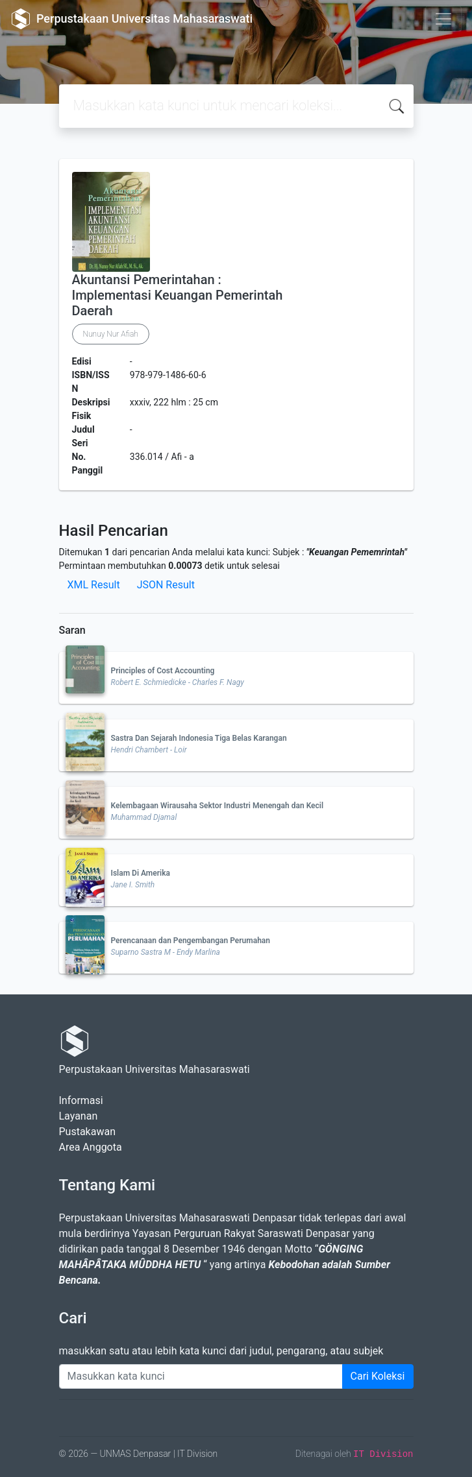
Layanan (78, 1116)
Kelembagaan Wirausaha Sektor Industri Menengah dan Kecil (217, 805)
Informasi (81, 1100)
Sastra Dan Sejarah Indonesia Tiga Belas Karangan (199, 738)
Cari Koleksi (378, 1376)
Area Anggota (90, 1147)
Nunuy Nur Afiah (110, 334)
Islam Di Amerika (140, 873)
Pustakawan (87, 1131)
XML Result (94, 585)
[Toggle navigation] (443, 19)
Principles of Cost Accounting (163, 670)
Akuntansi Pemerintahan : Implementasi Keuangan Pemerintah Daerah (177, 295)
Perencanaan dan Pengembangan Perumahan (190, 940)
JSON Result (166, 585)
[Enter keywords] (201, 1376)
